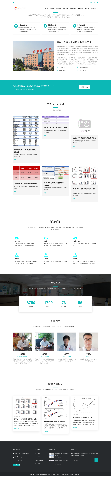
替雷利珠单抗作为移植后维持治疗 (25, 184)
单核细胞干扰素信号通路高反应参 (84, 138)
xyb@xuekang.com (24, 2)
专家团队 (65, 8)
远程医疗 (87, 8)
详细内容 (16, 428)
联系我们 (93, 8)
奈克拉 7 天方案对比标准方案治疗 (55, 128)
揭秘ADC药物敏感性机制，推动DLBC (55, 421)
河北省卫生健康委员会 (39, 460)
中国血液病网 (37, 463)
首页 (46, 8)
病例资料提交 (84, 87)
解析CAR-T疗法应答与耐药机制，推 (25, 419)
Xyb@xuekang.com (18, 457)
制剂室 (75, 258)
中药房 (46, 258)
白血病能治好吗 (38, 457)
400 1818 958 (17, 460)
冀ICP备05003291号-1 (76, 474)
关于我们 (52, 8)
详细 (15, 159)
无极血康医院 (37, 453)
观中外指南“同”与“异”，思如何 (82, 417)
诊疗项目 (58, 8)
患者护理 (80, 8)
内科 (45, 241)
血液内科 (17, 241)
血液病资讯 (73, 8)
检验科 (17, 258)
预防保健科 (76, 241)
